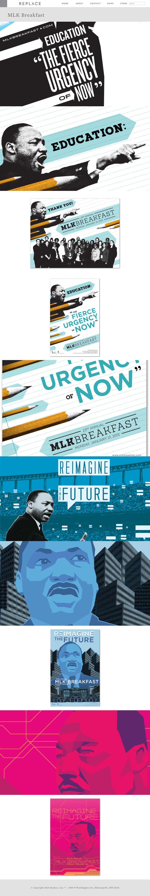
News (110, 3)
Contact (95, 3)
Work (65, 3)
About (80, 3)
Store (124, 3)
